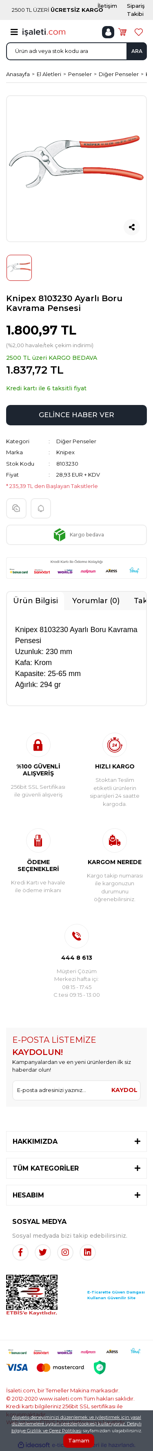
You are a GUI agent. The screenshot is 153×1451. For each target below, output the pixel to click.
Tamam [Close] (78, 1440)
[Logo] (43, 31)
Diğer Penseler (76, 441)
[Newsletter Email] (61, 1090)
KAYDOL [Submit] (124, 1090)
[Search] (76, 51)
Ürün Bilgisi (35, 600)
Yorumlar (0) (96, 600)
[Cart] (122, 32)
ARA (136, 51)
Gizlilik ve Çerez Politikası (54, 1430)
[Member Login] (108, 32)
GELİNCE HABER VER (76, 415)
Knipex (65, 452)
